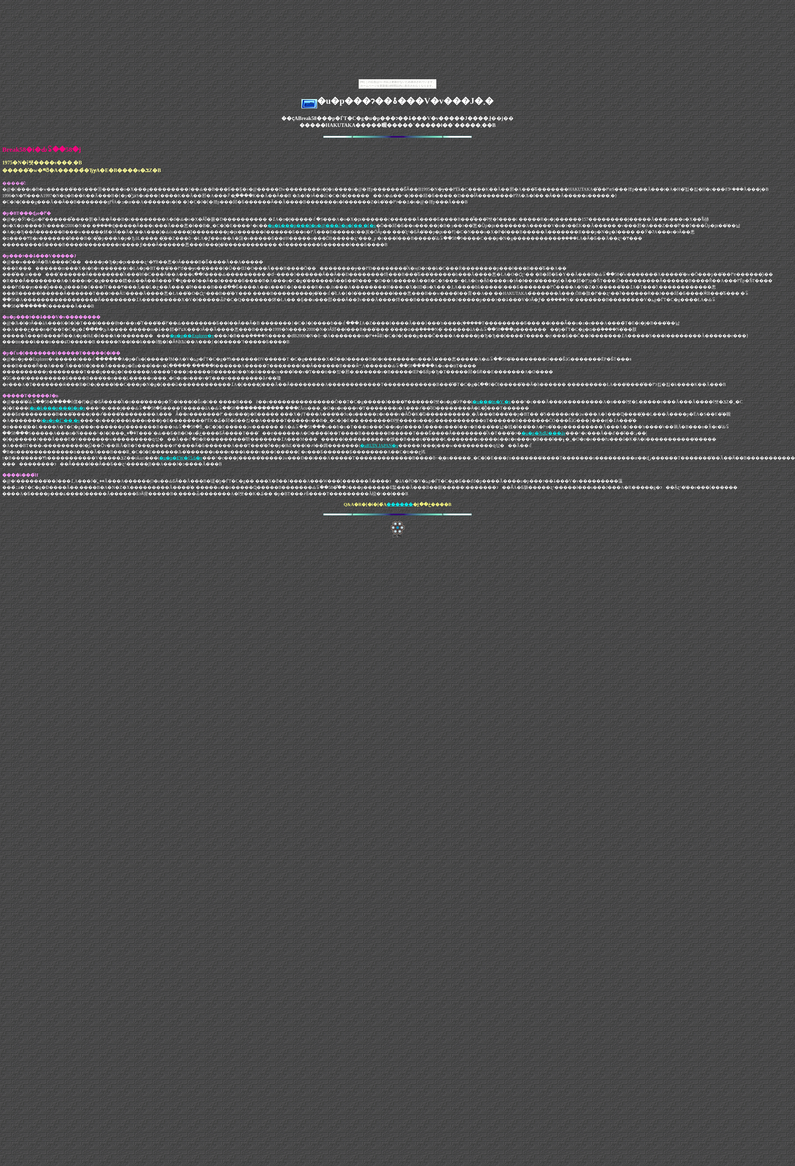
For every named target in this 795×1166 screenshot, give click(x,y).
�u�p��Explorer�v (192, 335)
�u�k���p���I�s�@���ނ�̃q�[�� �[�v (322, 225)
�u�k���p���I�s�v (58, 408)
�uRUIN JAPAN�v (379, 445)
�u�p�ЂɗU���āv (543, 433)
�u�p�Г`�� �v (61, 420)
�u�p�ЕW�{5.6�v (180, 458)
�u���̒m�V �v (491, 401)
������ (399, 504)
